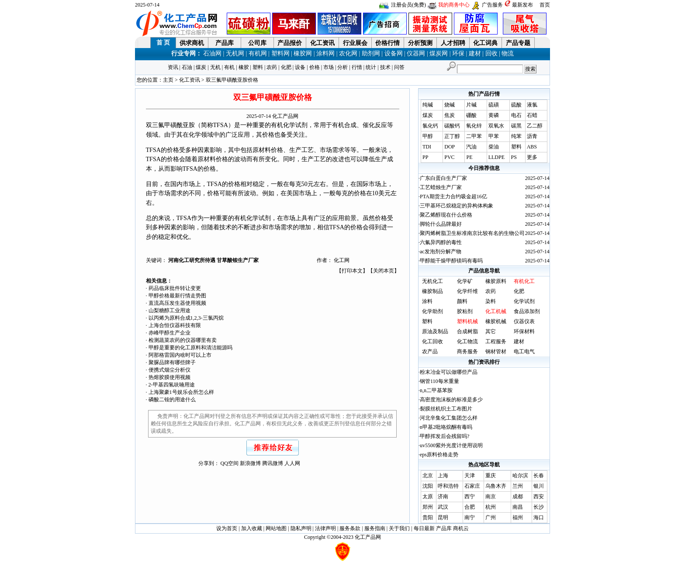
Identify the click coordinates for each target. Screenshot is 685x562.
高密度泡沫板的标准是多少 (451, 400)
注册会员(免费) (408, 5)
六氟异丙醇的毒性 (441, 242)
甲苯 (493, 136)
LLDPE (496, 157)
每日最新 (424, 528)
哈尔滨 (520, 475)
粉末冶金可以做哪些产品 (448, 372)
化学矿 (465, 281)
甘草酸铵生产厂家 (238, 260)
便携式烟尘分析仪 (169, 370)
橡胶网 (303, 53)
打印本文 (352, 271)
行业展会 (355, 43)
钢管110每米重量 (439, 381)
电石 (516, 115)
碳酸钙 (452, 126)
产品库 (224, 43)
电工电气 (524, 351)
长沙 (538, 507)
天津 (469, 475)
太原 (427, 496)
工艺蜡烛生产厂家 (441, 187)
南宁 (469, 517)
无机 (215, 67)
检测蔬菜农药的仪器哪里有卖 (183, 340)
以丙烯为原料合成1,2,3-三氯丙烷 (186, 318)
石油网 (212, 53)
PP (425, 157)
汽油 (471, 147)
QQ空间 (230, 463)
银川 (538, 486)
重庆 (490, 475)
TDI (426, 147)
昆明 (443, 517)
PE (469, 157)
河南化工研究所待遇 (192, 260)
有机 (229, 67)
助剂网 (371, 53)
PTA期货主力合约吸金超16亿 (453, 196)
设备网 (393, 53)
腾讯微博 (272, 463)
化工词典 (485, 43)
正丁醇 (452, 136)
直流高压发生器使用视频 (177, 303)
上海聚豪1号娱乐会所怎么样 (181, 392)
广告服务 (492, 5)
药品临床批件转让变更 (175, 288)
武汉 (443, 507)
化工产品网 (285, 116)
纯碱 (427, 105)
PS (514, 157)
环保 (458, 53)
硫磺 (493, 105)
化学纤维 (467, 291)
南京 (490, 496)
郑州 (427, 507)
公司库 (257, 43)
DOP (449, 147)
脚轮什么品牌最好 (441, 224)
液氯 (532, 105)
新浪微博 (250, 463)
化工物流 (467, 341)
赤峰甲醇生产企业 (169, 333)
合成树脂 (467, 331)
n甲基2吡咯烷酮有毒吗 (446, 427)
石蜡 (532, 115)
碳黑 (516, 126)
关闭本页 (383, 271)
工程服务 (495, 341)
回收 (491, 53)
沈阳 (427, 486)
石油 (187, 67)
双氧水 (496, 126)
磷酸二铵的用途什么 (172, 400)
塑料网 (280, 53)
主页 (168, 80)
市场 (328, 67)
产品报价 (289, 43)
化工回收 (432, 341)
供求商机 (192, 43)
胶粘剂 (465, 311)
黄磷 (493, 115)
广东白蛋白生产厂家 (443, 178)
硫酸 (516, 105)
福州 (517, 517)
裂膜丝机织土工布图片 (446, 409)
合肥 (469, 507)
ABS (532, 147)
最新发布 (522, 5)
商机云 (461, 528)
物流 (508, 53)
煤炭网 (438, 53)
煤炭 (201, 67)
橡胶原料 (495, 281)
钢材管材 (495, 351)
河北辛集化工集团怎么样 (448, 418)
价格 (314, 67)
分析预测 (420, 43)
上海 (443, 475)
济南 (443, 496)
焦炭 (449, 115)
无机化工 (432, 281)
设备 (300, 67)
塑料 (258, 67)
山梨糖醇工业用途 (169, 310)
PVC (449, 157)
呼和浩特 (448, 486)
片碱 (471, 105)
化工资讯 (322, 43)
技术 (385, 67)
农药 (271, 67)
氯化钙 (430, 126)
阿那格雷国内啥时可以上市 (180, 355)
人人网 (292, 463)
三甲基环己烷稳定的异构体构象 (456, 206)
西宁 (469, 496)
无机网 (235, 53)
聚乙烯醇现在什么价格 (446, 215)
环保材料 (524, 331)
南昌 (517, 507)
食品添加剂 (527, 311)
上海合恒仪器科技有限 (175, 325)
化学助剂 (432, 311)
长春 (538, 475)
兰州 (517, 486)
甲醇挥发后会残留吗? (444, 436)
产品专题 (518, 43)
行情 (357, 67)
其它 (490, 331)
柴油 (493, 147)
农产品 (430, 351)
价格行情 (387, 43)
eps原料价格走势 (439, 455)
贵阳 (427, 517)
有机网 (258, 53)
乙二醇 (535, 126)
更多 (532, 157)
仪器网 (416, 53)
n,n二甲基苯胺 (436, 390)
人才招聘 (453, 43)
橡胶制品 (432, 291)
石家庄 (472, 486)
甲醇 (427, 136)
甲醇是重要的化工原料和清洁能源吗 (190, 348)
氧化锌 (474, 126)
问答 (399, 67)
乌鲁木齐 (495, 486)
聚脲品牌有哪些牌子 (172, 362)
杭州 (490, 507)
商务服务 (467, 351)
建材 (475, 53)
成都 (517, 496)
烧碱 (449, 105)
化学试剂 (524, 301)
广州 (490, 517)
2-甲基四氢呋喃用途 (172, 385)
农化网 (348, 53)
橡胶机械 (495, 321)
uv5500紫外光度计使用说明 (451, 445)
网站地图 (276, 528)
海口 (538, 517)
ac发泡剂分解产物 (440, 251)
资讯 (173, 67)
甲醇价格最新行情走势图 (177, 296)
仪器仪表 (524, 321)
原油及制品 (435, 331)
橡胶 (244, 67)
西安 (538, 496)
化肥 (286, 67)
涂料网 (325, 53)
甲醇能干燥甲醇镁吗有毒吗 (451, 261)
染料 (490, 301)
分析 (342, 67)
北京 (427, 475)
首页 (545, 5)
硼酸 (471, 115)
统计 (371, 67)
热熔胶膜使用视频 (169, 377)
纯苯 (516, 136)
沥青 (532, 136)
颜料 (462, 301)
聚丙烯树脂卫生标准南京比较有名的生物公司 (472, 233)
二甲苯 (474, 136)
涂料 (427, 301)
